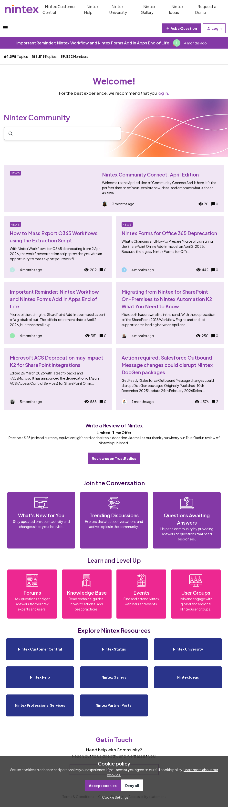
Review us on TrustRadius (114, 458)
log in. (163, 93)
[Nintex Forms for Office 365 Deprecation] (170, 247)
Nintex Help (91, 9)
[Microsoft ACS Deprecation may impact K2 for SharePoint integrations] (58, 379)
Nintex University (118, 9)
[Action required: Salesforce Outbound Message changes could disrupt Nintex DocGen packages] (170, 379)
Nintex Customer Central (59, 9)
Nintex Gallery (148, 9)
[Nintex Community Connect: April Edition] (114, 188)
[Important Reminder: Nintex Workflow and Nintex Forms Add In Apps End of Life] (58, 313)
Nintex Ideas (176, 9)
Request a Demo (205, 9)
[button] (114, 797)
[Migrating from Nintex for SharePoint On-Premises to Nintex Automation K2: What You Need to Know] (170, 313)
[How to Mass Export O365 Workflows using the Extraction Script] (58, 247)
